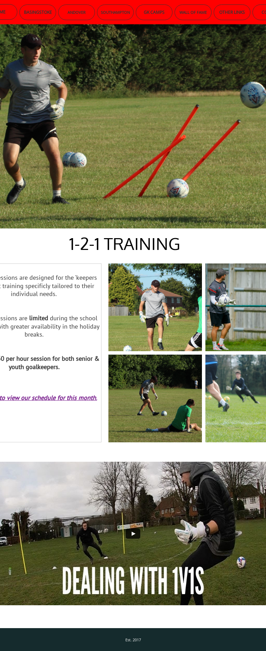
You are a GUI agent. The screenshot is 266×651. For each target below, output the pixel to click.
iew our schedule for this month (53, 398)
